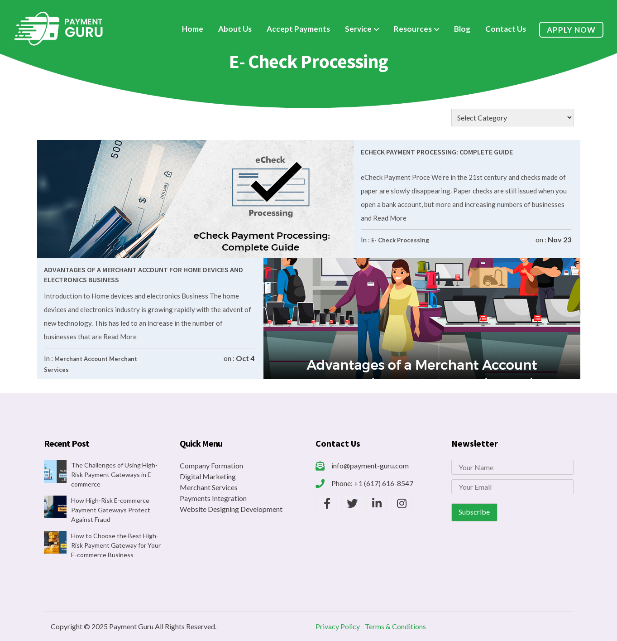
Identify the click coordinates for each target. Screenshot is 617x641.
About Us (235, 29)
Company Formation (211, 465)
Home (192, 29)
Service (358, 29)
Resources (413, 29)
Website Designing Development (231, 509)
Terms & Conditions (395, 626)
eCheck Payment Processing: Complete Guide (437, 151)
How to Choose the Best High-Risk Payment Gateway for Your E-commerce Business (116, 545)
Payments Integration (213, 498)
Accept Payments (298, 29)
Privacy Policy (338, 626)
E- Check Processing (400, 240)
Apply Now (571, 29)
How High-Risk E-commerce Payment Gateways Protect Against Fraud (110, 509)
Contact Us (505, 29)
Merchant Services (209, 487)
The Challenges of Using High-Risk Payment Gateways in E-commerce (114, 474)
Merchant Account (81, 358)
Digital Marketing (208, 476)
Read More (389, 218)
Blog (462, 29)
